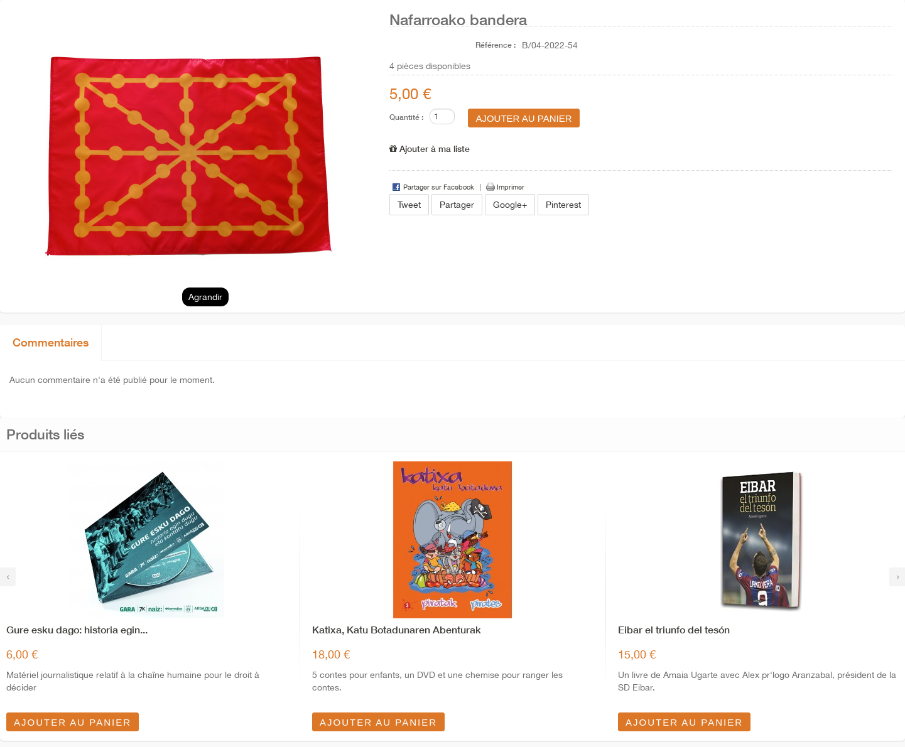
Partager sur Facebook (438, 187)
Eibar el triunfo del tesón (674, 629)
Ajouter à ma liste (429, 148)
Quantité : (406, 117)
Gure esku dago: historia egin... (77, 629)
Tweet (409, 205)
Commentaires (51, 342)
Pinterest (563, 205)
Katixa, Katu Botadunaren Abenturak (396, 629)
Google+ (510, 205)
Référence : (495, 45)
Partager (457, 205)
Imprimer (510, 187)
